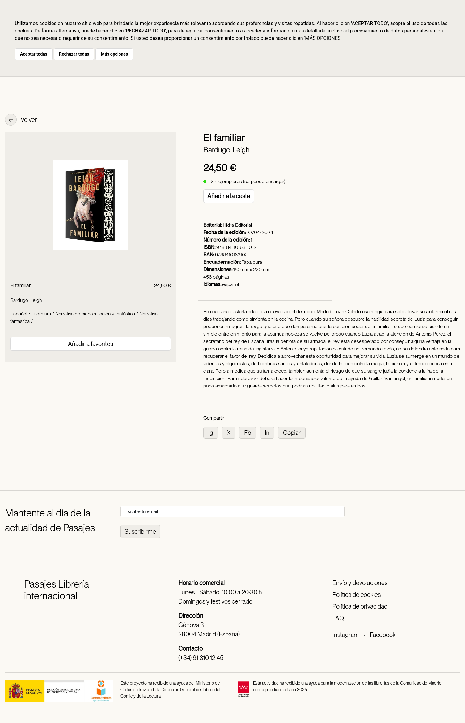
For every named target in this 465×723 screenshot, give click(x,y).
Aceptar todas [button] (33, 54)
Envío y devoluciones (359, 583)
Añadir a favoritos (90, 344)
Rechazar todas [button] (74, 54)
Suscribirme (140, 531)
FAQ (338, 618)
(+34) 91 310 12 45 (200, 657)
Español (18, 314)
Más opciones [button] (114, 54)
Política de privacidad (359, 606)
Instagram (345, 635)
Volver (21, 120)
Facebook (382, 635)
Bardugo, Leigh (226, 149)
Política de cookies (356, 594)
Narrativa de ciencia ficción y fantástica (95, 314)
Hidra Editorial (237, 225)
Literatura (41, 314)
